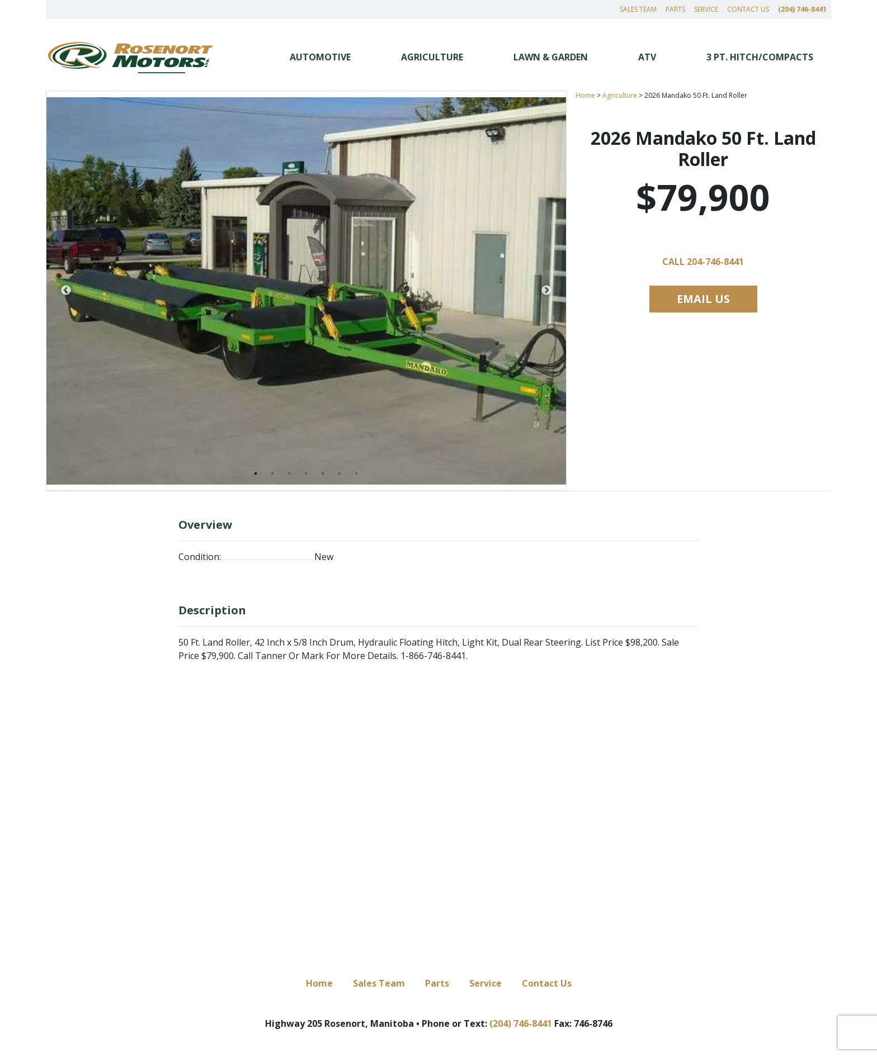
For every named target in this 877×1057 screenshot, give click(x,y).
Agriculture (432, 57)
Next (546, 290)
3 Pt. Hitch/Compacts (759, 57)
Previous (66, 290)
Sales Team (638, 9)
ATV (647, 57)
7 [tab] (356, 473)
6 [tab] (339, 473)
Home (585, 95)
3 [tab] (289, 473)
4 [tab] (306, 473)
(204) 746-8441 (802, 9)
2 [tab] (272, 473)
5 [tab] (322, 473)
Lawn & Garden (550, 57)
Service (706, 9)
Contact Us (748, 9)
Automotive (320, 57)
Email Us (703, 298)
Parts (675, 9)
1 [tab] (255, 473)
